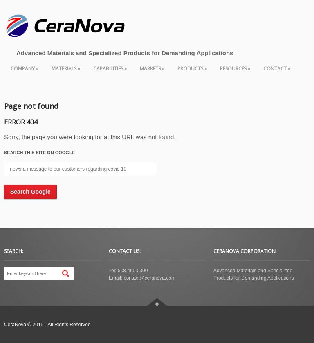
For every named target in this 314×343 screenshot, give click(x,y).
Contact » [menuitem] (276, 68)
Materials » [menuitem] (66, 68)
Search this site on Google (39, 152)
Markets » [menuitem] (152, 68)
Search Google (30, 191)
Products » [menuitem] (192, 68)
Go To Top (157, 302)
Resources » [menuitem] (235, 68)
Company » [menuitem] (24, 68)
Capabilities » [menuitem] (110, 68)
